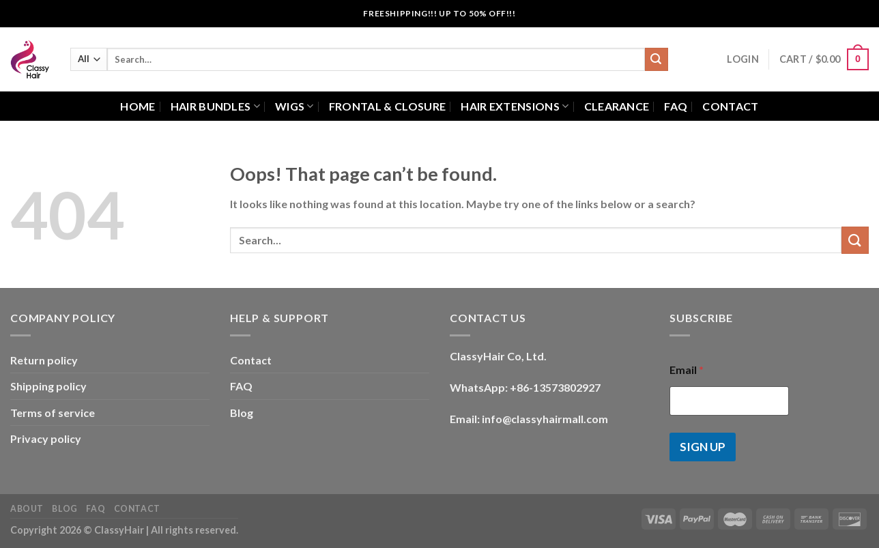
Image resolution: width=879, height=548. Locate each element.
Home (137, 106)
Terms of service (52, 412)
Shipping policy (48, 385)
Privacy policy (45, 438)
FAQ (675, 106)
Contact (730, 106)
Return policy (44, 360)
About (27, 509)
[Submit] (656, 59)
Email (686, 369)
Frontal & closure (387, 106)
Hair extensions (514, 106)
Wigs (294, 106)
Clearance (617, 106)
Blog (241, 412)
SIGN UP (702, 446)
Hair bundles (215, 106)
